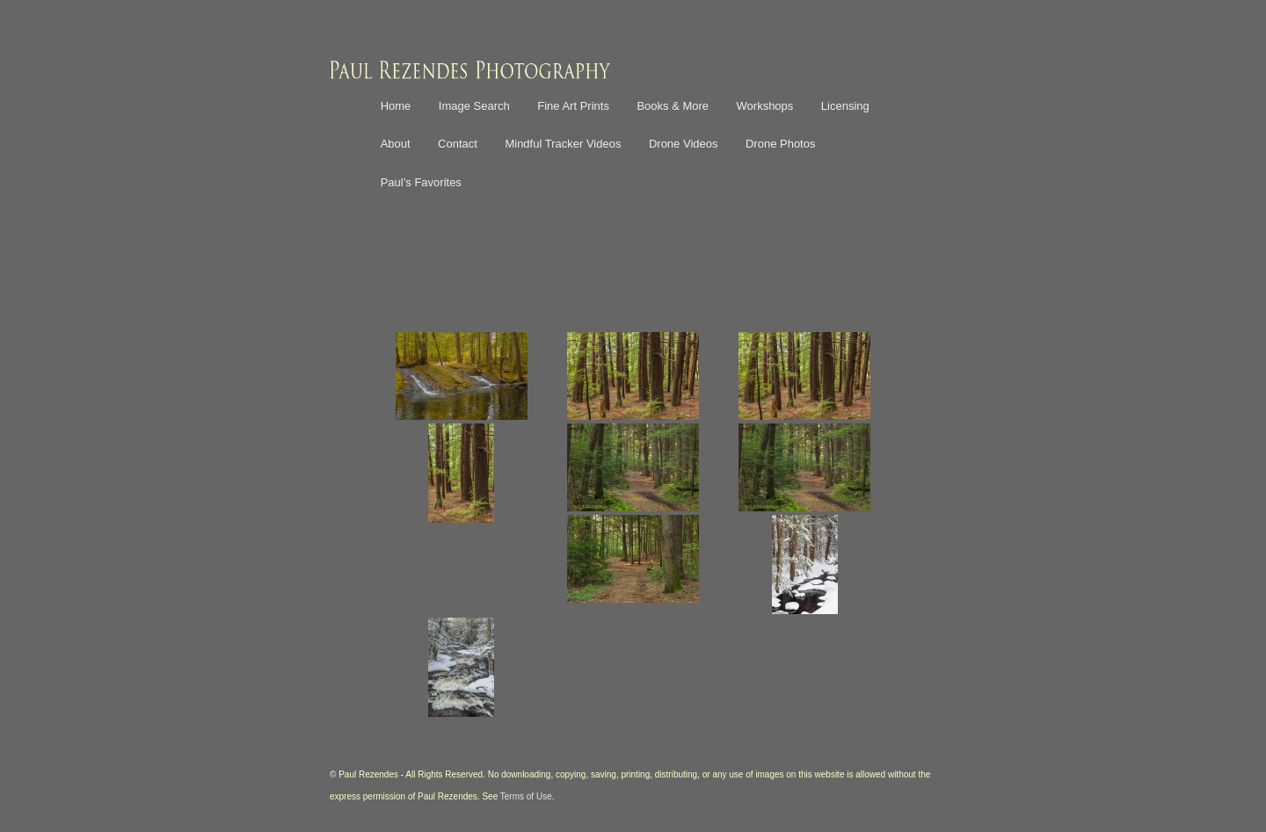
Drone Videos (683, 143)
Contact (457, 143)
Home (396, 105)
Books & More (673, 105)
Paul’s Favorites (421, 182)
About (396, 143)
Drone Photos (781, 143)
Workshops (765, 105)
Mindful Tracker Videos (563, 143)
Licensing (845, 105)
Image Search (474, 105)
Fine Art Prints (573, 105)
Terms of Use (526, 796)
